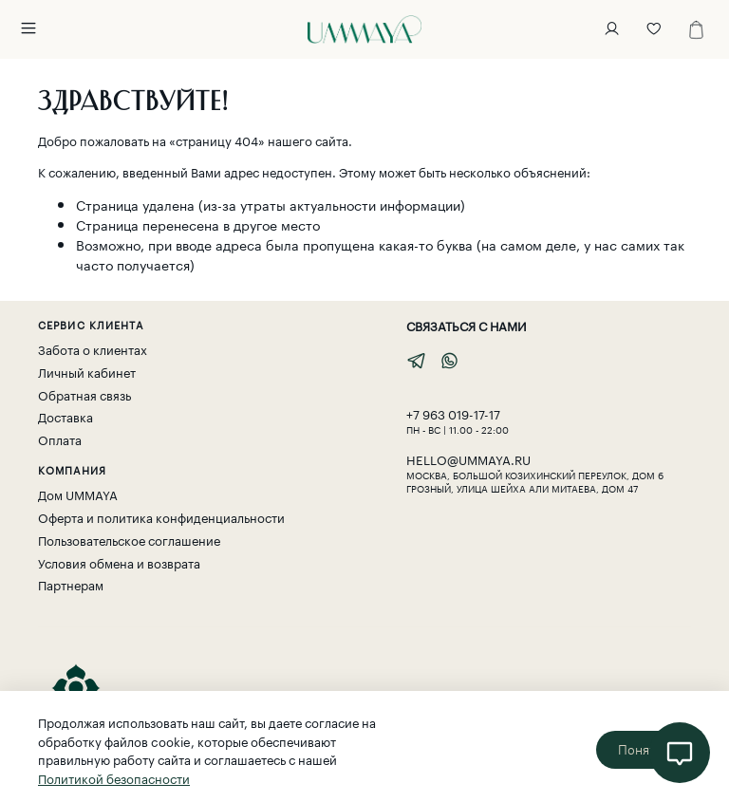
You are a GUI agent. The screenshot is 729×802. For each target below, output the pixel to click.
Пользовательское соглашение (129, 540)
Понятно (644, 749)
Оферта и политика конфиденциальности (161, 517)
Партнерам (70, 584)
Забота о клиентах (92, 349)
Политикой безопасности (114, 777)
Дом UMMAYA (78, 494)
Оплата (60, 439)
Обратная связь (84, 394)
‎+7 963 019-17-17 (453, 412)
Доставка (65, 416)
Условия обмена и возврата (119, 562)
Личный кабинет (87, 372)
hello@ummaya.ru (468, 458)
